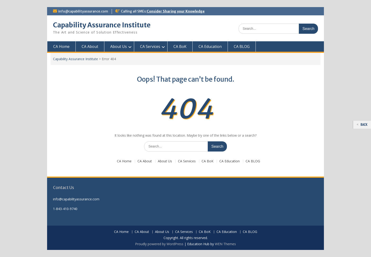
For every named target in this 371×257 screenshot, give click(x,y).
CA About (90, 46)
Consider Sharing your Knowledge (176, 11)
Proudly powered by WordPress (159, 244)
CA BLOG (242, 46)
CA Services (150, 46)
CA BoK (179, 46)
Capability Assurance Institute (101, 25)
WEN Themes (225, 244)
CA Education (210, 46)
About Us (118, 46)
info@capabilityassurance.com (83, 11)
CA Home (61, 46)
